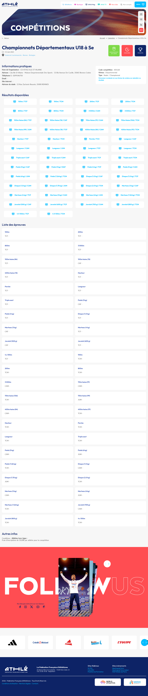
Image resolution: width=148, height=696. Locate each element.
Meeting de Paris (118, 668)
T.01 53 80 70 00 (42, 671)
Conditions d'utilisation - (10, 684)
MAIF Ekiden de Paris (119, 672)
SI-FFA (90, 668)
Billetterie (67, 4)
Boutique (78, 4)
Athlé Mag (90, 4)
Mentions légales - (25, 684)
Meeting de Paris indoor (120, 670)
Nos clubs (113, 4)
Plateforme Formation (95, 672)
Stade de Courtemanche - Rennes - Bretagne (20, 55)
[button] (109, 572)
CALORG (91, 670)
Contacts (35, 684)
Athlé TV (102, 4)
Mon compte (126, 4)
